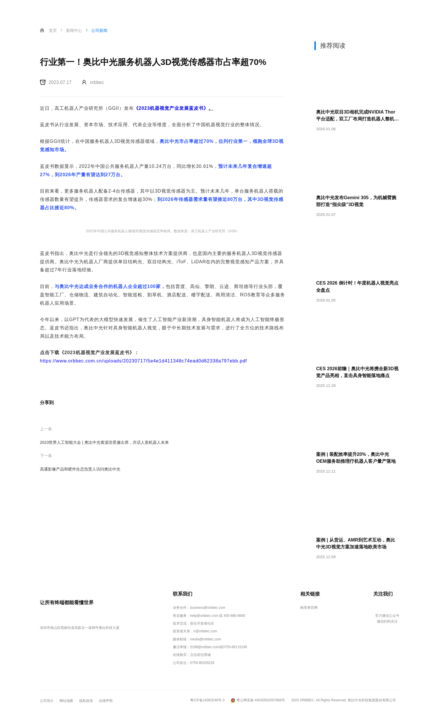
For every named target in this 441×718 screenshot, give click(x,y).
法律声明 (106, 708)
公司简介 (47, 708)
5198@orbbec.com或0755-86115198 (218, 654)
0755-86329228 (202, 670)
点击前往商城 (200, 662)
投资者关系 (272, 9)
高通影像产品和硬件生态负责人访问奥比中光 (80, 469)
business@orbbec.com (207, 617)
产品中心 (141, 9)
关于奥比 (245, 9)
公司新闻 (95, 30)
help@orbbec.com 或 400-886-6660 (217, 624)
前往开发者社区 (202, 632)
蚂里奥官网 (308, 617)
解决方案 (167, 9)
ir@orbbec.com (205, 639)
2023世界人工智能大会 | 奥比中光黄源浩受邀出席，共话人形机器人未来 (104, 442)
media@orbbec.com (205, 647)
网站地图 (66, 708)
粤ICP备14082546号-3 (208, 707)
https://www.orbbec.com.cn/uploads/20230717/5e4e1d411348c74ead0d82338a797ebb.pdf (143, 360)
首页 (94, 9)
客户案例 (193, 9)
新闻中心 (219, 9)
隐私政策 (86, 708)
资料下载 (300, 9)
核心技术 (115, 9)
